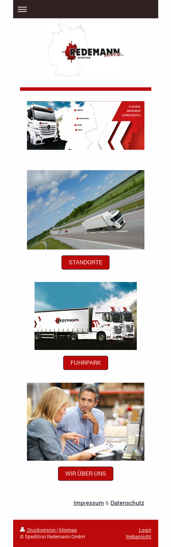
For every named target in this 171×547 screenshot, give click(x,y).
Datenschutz (127, 503)
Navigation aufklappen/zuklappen (85, 9)
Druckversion (38, 530)
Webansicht (138, 536)
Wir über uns (85, 473)
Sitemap (68, 530)
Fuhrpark (85, 363)
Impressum (89, 503)
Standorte (85, 262)
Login (145, 530)
